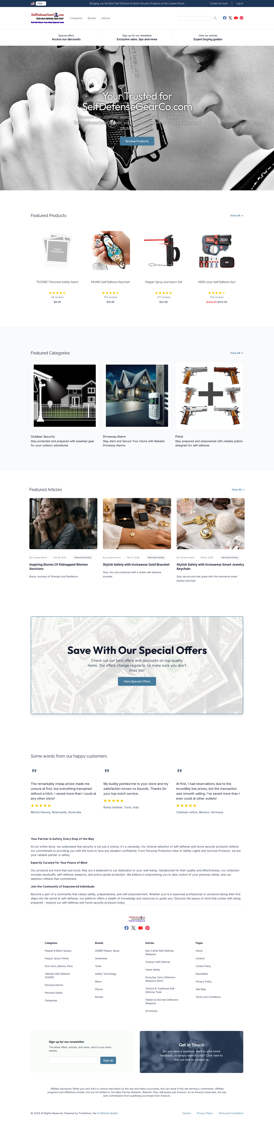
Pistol (179, 436)
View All (236, 215)
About (199, 950)
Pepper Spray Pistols (57, 958)
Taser (98, 966)
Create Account (219, 3)
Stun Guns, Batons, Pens (59, 966)
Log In (239, 3)
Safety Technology (106, 973)
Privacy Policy (204, 981)
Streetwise (101, 958)
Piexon (99, 989)
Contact (200, 958)
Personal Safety (82, 557)
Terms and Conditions (208, 996)
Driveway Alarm (114, 436)
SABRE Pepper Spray (107, 950)
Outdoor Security (43, 436)
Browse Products (137, 141)
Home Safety (152, 969)
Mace (98, 981)
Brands (92, 18)
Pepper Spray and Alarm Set (163, 282)
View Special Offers (137, 681)
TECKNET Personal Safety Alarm (57, 282)
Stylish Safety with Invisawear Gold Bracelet (136, 564)
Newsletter (202, 973)
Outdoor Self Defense (157, 961)
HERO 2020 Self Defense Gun (216, 282)
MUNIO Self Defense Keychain (110, 282)
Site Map (201, 989)
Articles (106, 18)
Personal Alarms (54, 984)
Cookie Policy (203, 966)
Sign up (108, 1060)
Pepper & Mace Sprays (58, 950)
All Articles (151, 1010)
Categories (76, 18)
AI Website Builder (107, 1113)
